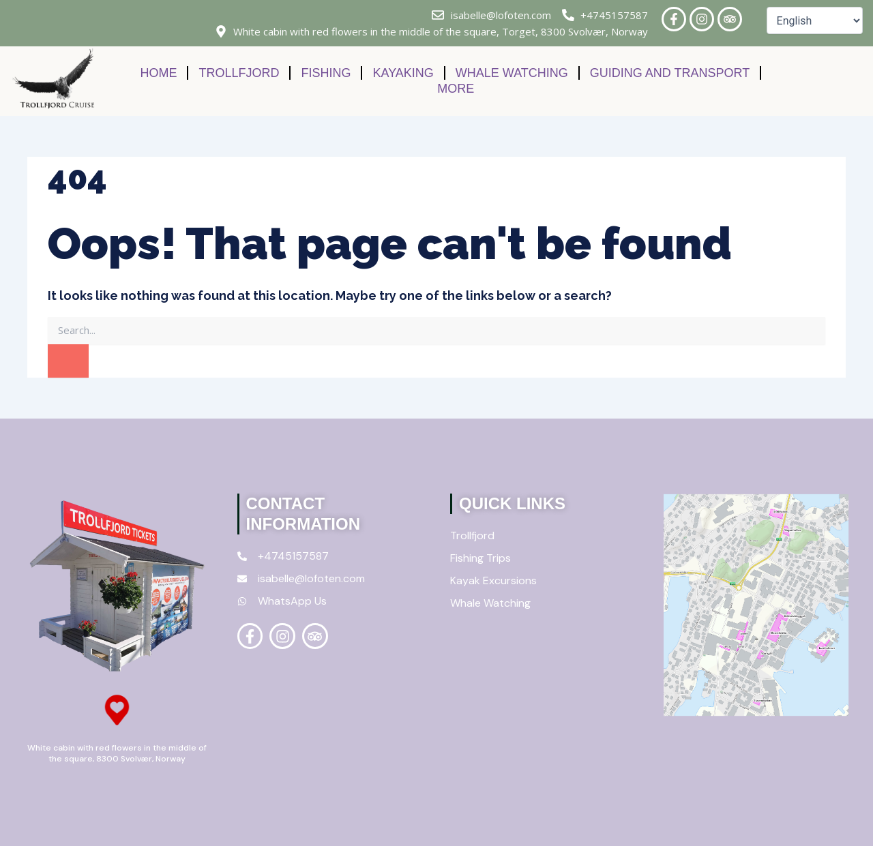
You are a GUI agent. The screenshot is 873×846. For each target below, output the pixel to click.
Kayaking (402, 73)
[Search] (68, 361)
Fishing (326, 73)
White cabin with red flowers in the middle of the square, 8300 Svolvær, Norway (117, 753)
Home (158, 73)
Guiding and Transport (670, 73)
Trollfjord (238, 73)
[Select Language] (815, 20)
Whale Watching (512, 73)
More (455, 88)
